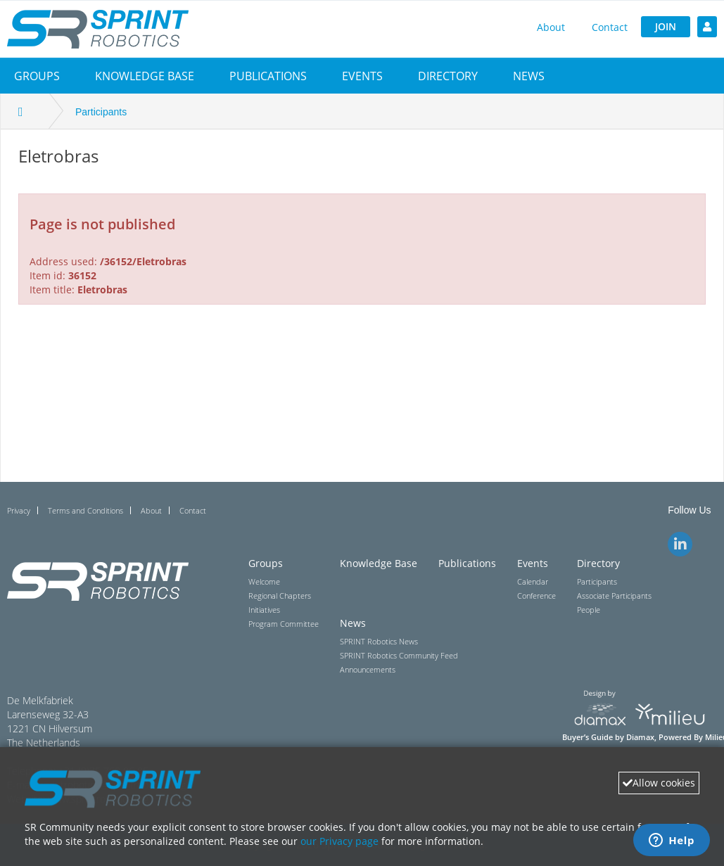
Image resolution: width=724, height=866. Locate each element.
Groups (37, 76)
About (551, 27)
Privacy (18, 510)
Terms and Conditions (85, 510)
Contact (610, 27)
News (529, 76)
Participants (101, 111)
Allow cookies (659, 782)
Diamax (640, 737)
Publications (268, 76)
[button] (37, 76)
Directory (448, 76)
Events (362, 76)
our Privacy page (339, 841)
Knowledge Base (144, 76)
